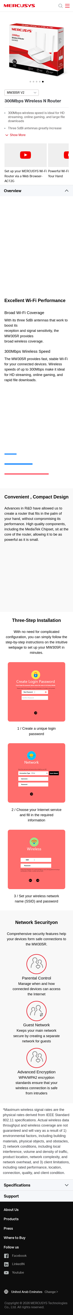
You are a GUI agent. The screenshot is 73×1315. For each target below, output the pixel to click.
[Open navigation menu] (67, 6)
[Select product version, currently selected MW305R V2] (21, 93)
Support (11, 1196)
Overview (12, 190)
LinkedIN (14, 1264)
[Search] (60, 6)
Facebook (15, 1255)
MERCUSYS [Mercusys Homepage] (19, 5)
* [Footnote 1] (3, 1110)
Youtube (14, 1272)
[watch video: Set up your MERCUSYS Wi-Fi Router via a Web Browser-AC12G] (25, 155)
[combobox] (21, 93)
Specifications (17, 1184)
